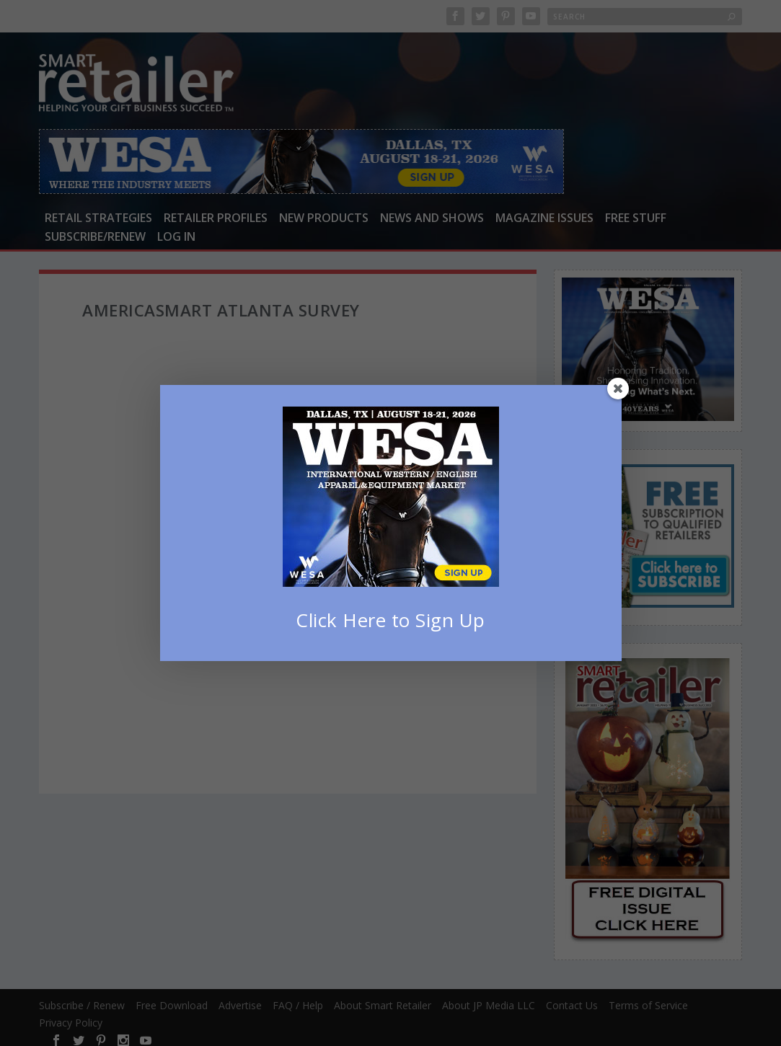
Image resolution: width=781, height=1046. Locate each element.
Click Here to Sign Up (390, 620)
